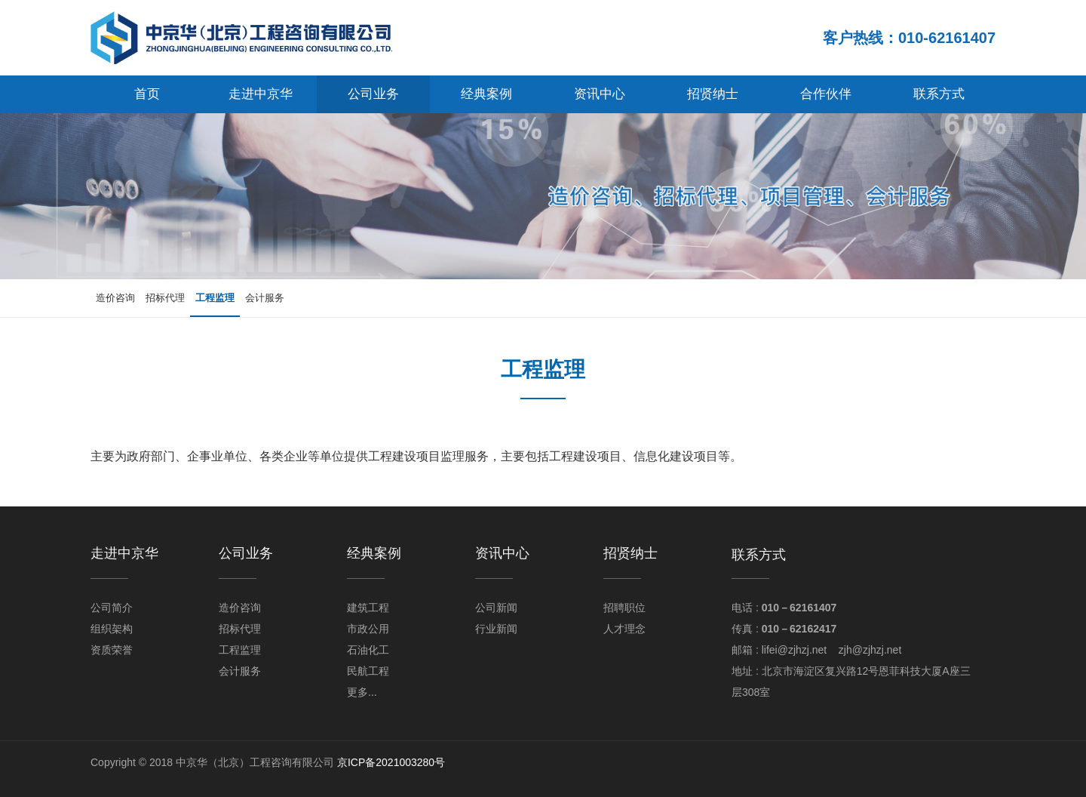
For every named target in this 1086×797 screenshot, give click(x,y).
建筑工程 (368, 608)
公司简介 (111, 608)
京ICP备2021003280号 (391, 762)
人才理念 (624, 629)
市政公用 (368, 629)
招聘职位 (624, 608)
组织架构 (111, 629)
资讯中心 (599, 94)
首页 (147, 94)
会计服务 (291, 298)
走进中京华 (261, 94)
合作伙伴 (825, 94)
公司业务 (373, 94)
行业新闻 (496, 629)
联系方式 (939, 94)
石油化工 (368, 650)
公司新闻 (496, 608)
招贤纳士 (712, 94)
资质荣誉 (111, 650)
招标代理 (176, 298)
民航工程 (368, 671)
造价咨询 (119, 298)
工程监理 (234, 298)
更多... (362, 692)
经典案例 (486, 94)
